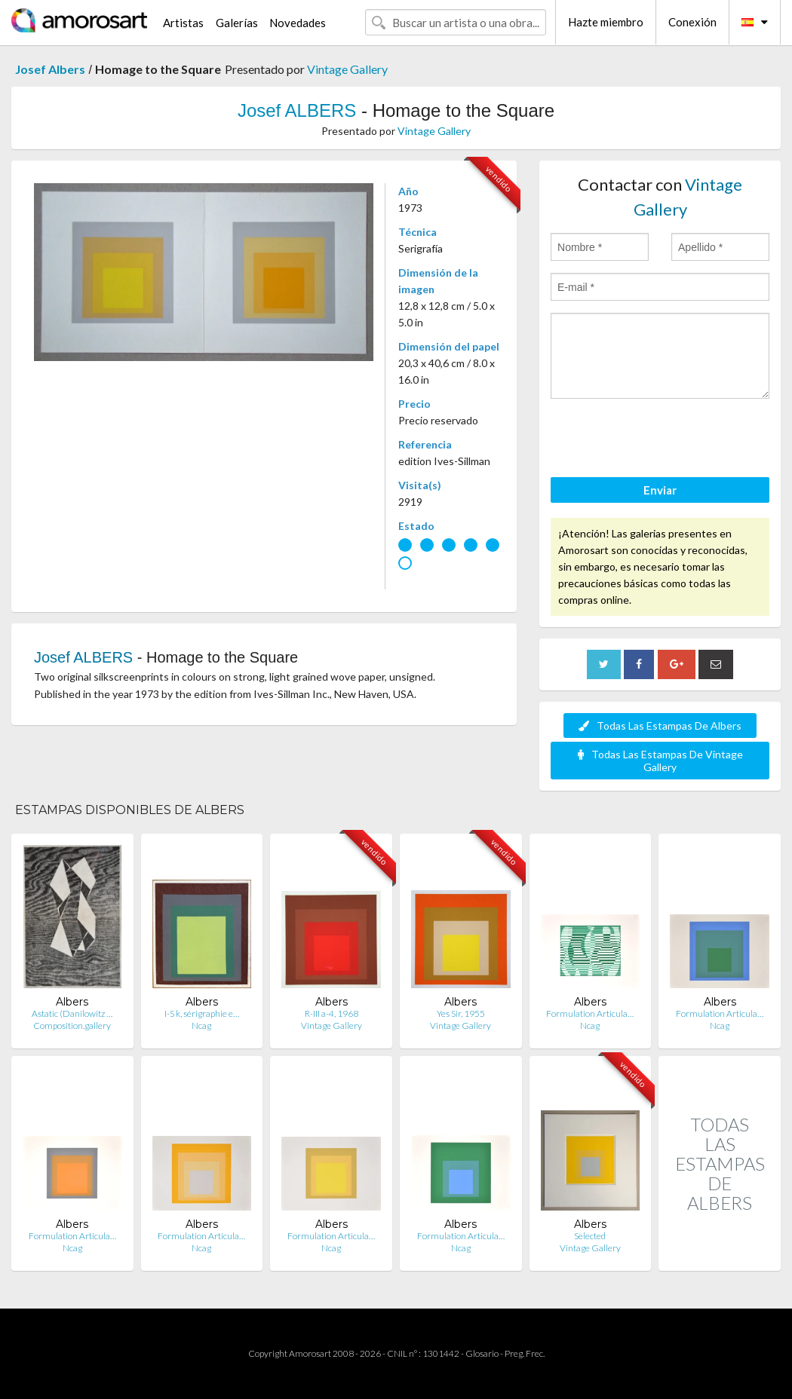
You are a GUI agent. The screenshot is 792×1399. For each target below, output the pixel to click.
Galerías (237, 22)
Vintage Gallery (347, 69)
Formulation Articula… (590, 1013)
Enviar (660, 490)
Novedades (297, 22)
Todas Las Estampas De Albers (660, 725)
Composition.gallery (72, 1025)
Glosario (482, 1353)
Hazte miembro (605, 22)
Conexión (692, 22)
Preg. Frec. (525, 1353)
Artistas (183, 22)
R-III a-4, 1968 (331, 1013)
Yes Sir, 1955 (461, 1013)
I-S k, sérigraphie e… (201, 1013)
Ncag (201, 1025)
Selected (590, 1235)
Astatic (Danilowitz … (72, 1013)
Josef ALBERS (297, 110)
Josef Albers (50, 69)
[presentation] (665, 440)
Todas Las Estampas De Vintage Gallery (660, 760)
